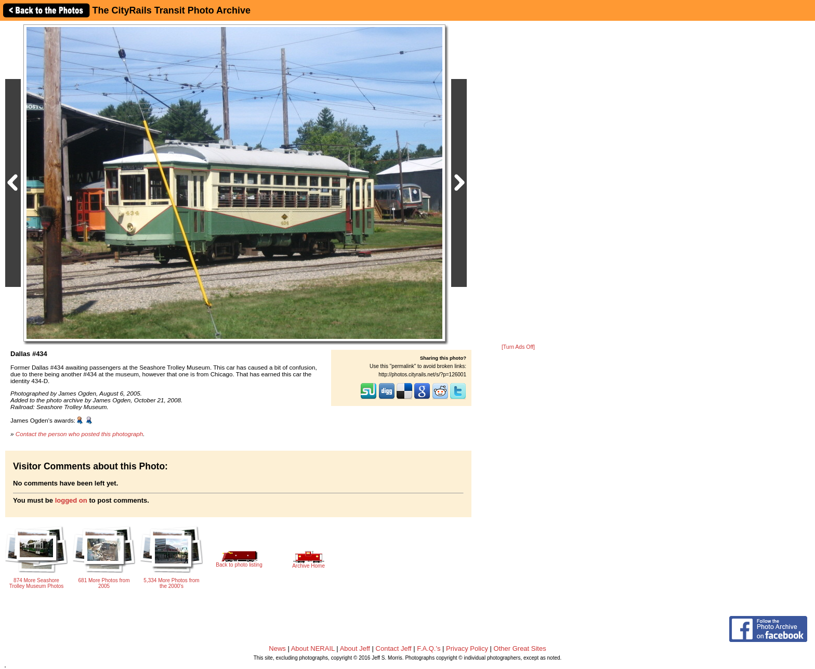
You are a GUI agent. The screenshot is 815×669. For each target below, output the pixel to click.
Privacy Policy (467, 648)
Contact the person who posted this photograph (79, 433)
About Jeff (355, 648)
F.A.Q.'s (428, 648)
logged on (71, 500)
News (277, 648)
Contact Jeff (394, 648)
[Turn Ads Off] (518, 347)
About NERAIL (313, 648)
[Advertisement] (518, 183)
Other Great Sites (520, 648)
